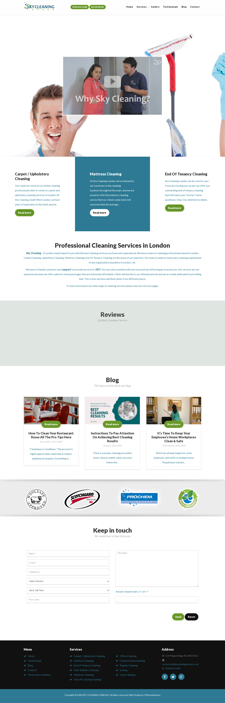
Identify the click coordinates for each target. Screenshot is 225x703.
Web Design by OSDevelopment (144, 695)
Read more (24, 212)
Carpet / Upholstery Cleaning (89, 655)
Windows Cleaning (84, 674)
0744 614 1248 (79, 7)
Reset (191, 616)
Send (178, 616)
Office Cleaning (128, 655)
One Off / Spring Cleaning (87, 679)
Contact (32, 670)
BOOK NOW (97, 7)
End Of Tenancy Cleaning (98, 257)
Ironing (123, 670)
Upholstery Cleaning (53, 257)
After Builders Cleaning (86, 670)
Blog (30, 665)
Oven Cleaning (127, 674)
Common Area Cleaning (132, 660)
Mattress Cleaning (75, 257)
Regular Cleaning (129, 665)
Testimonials (34, 660)
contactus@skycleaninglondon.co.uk (180, 664)
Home (31, 655)
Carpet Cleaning (32, 257)
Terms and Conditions (39, 674)
